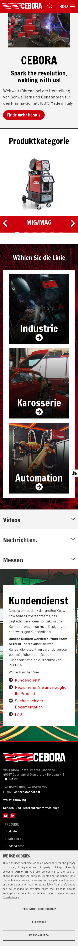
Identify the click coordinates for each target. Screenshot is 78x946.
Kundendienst (28, 679)
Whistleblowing (14, 800)
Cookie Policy (11, 897)
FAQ (18, 714)
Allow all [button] (39, 922)
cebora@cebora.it (27, 792)
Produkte (11, 831)
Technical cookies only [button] (39, 909)
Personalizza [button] (39, 935)
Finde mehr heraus (24, 115)
